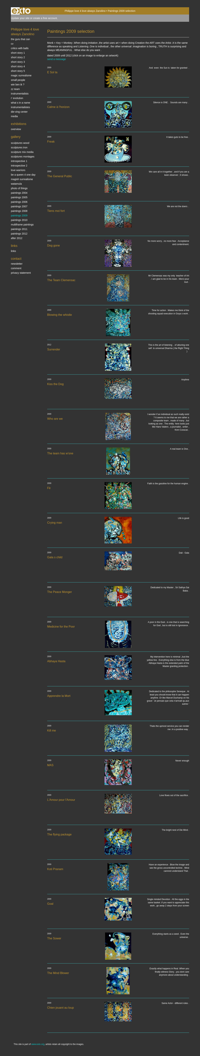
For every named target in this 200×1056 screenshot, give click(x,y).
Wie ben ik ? (17, 84)
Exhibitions (18, 124)
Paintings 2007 (19, 206)
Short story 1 (18, 52)
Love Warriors (18, 170)
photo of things (19, 188)
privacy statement (21, 272)
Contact (16, 258)
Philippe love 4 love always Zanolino (85, 10)
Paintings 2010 (19, 220)
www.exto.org (37, 1044)
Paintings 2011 (19, 229)
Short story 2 (18, 57)
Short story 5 (18, 70)
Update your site (20, 18)
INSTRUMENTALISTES (20, 107)
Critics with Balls (19, 48)
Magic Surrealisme (21, 75)
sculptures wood (20, 142)
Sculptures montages (22, 156)
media (14, 116)
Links (14, 246)
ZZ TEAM (15, 89)
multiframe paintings (22, 224)
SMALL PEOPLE (18, 80)
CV (12, 43)
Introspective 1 (19, 161)
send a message (56, 59)
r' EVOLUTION (17, 98)
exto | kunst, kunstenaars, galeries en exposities (21, 11)
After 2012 (16, 238)
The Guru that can (20, 39)
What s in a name (20, 102)
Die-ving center (19, 111)
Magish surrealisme (22, 179)
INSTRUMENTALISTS (19, 93)
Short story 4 (18, 66)
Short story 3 (18, 61)
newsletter (17, 263)
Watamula (16, 183)
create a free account (45, 18)
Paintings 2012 (19, 233)
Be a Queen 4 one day (23, 174)
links (13, 251)
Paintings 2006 (19, 201)
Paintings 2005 (19, 197)
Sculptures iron (19, 147)
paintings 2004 (19, 192)
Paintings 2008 (19, 210)
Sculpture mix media (22, 152)
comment (16, 268)
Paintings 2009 (19, 215)
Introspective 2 (19, 165)
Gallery (16, 137)
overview (16, 129)
